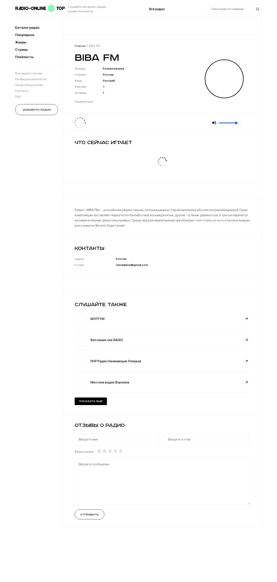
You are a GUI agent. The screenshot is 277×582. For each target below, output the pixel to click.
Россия (108, 74)
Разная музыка (113, 68)
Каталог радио (27, 28)
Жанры (20, 42)
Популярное (24, 35)
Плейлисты (24, 57)
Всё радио (157, 9)
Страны (21, 50)
